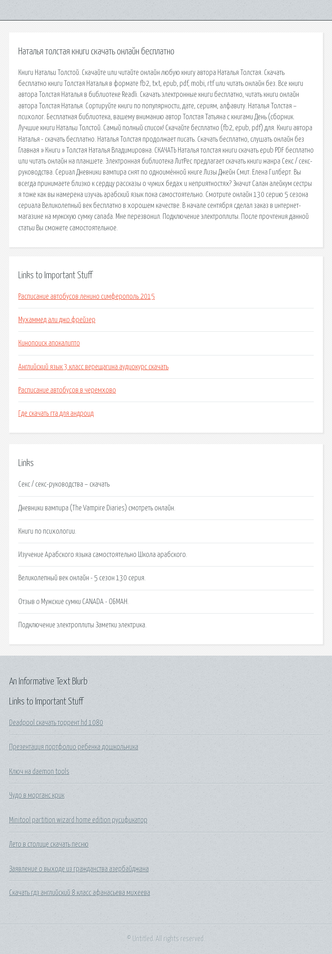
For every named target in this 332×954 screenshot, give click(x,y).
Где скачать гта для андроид (56, 413)
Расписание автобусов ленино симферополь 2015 (86, 296)
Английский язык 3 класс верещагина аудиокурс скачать (93, 367)
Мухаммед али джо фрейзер (56, 319)
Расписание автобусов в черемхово (67, 390)
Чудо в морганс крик (36, 795)
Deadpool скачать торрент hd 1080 (56, 722)
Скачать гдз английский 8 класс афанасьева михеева (79, 892)
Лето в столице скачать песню (49, 844)
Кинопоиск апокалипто (49, 343)
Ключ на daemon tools (39, 771)
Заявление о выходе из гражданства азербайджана (79, 869)
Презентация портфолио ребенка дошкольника (73, 747)
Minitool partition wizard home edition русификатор (78, 820)
